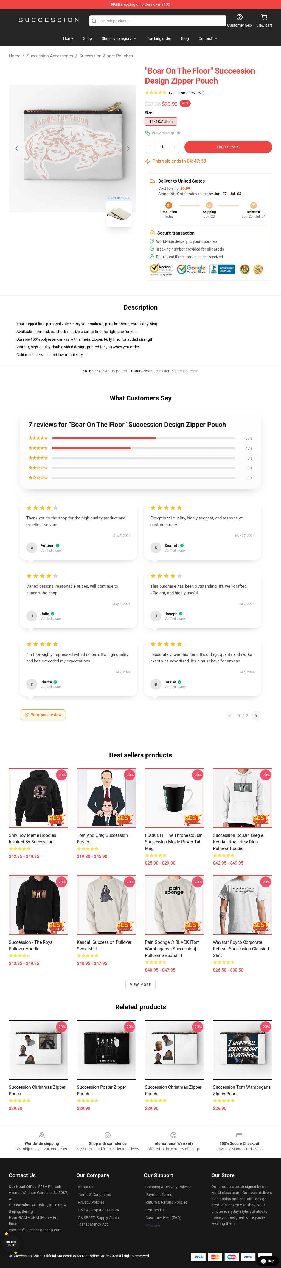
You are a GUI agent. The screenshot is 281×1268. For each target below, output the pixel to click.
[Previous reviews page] (230, 716)
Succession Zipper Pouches (106, 56)
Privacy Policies (91, 1202)
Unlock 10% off (11, 1244)
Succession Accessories (50, 56)
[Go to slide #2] (87, 243)
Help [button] (267, 1261)
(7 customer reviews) (187, 93)
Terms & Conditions (94, 1194)
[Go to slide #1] (58, 243)
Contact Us (154, 1210)
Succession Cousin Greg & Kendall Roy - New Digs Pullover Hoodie (238, 842)
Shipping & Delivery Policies (168, 1187)
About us (85, 1187)
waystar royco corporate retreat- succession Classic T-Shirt (242, 949)
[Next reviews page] (256, 716)
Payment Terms (158, 1194)
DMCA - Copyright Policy (98, 1210)
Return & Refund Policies (166, 1202)
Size (148, 113)
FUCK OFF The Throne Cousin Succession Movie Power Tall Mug (174, 842)
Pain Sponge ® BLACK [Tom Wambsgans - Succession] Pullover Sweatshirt (172, 949)
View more (140, 985)
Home (14, 56)
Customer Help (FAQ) (163, 1217)
